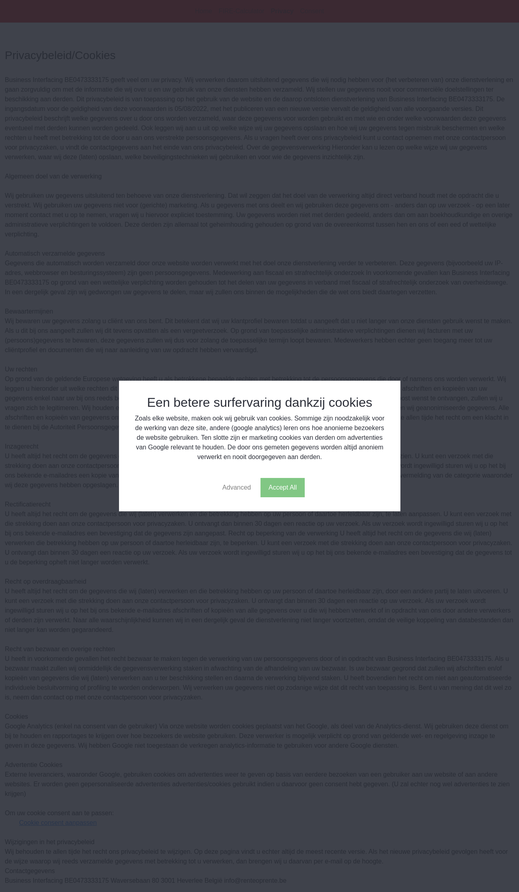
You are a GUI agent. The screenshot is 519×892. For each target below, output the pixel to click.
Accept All (283, 487)
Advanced (236, 487)
